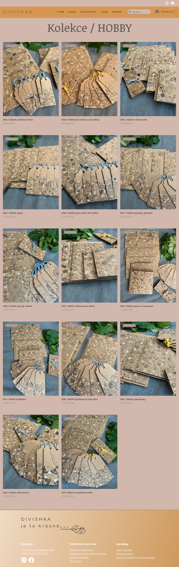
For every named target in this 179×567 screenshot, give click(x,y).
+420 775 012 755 (39, 553)
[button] (174, 12)
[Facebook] (172, 3)
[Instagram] (167, 3)
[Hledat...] (138, 12)
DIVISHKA (18, 11)
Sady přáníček (124, 550)
